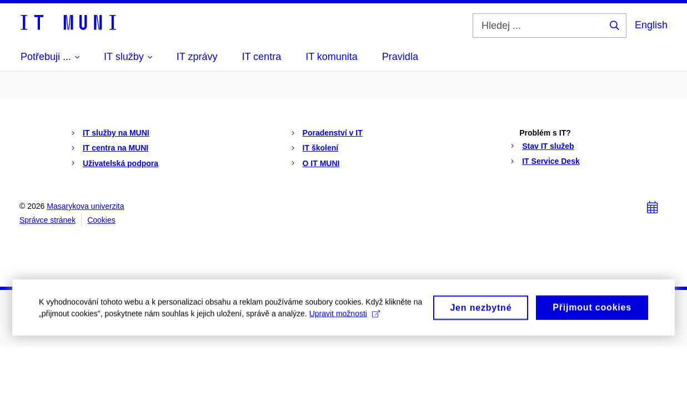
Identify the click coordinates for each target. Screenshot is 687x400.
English (651, 25)
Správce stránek (47, 220)
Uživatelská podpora (120, 163)
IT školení (321, 147)
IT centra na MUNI (115, 147)
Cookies (101, 220)
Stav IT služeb (548, 146)
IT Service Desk (551, 161)
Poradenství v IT (333, 132)
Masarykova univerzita (85, 206)
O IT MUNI (321, 163)
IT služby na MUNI (116, 132)
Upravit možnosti (344, 317)
